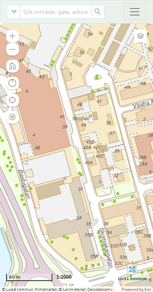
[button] (12, 36)
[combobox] (55, 11)
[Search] (97, 11)
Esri (147, 289)
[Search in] (13, 11)
